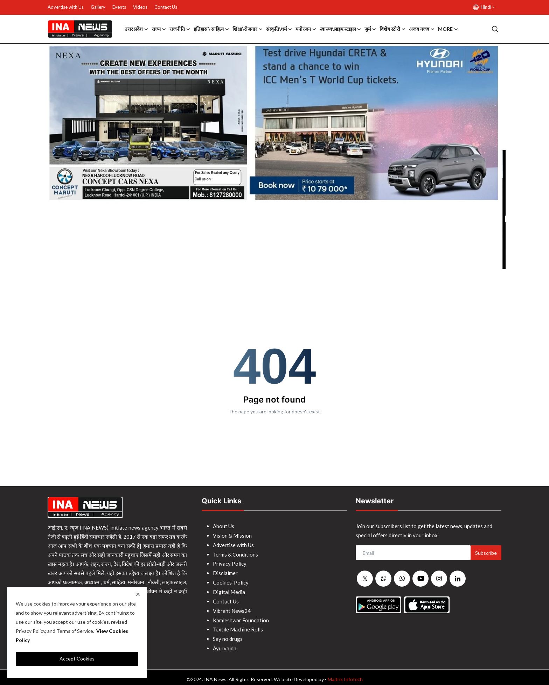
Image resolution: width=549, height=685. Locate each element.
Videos (140, 7)
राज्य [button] (159, 29)
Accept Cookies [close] (77, 659)
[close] (138, 594)
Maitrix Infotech (345, 675)
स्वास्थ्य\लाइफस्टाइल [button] (340, 29)
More (448, 29)
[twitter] (365, 579)
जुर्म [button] (370, 29)
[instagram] (439, 579)
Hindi (482, 7)
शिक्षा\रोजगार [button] (247, 29)
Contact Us (165, 7)
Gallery (98, 7)
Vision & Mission (232, 535)
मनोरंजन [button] (306, 29)
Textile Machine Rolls (238, 626)
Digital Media (229, 590)
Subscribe (486, 553)
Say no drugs (228, 635)
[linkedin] (458, 579)
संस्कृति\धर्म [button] (279, 29)
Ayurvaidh (224, 644)
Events (119, 7)
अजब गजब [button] (422, 29)
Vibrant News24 (232, 608)
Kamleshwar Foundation (241, 617)
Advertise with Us (66, 7)
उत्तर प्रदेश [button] (136, 29)
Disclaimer (225, 571)
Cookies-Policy (231, 581)
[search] (494, 28)
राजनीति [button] (179, 29)
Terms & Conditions (235, 553)
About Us (223, 526)
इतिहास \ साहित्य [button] (211, 29)
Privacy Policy (229, 562)
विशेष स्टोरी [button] (392, 29)
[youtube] (420, 579)
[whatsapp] (383, 579)
